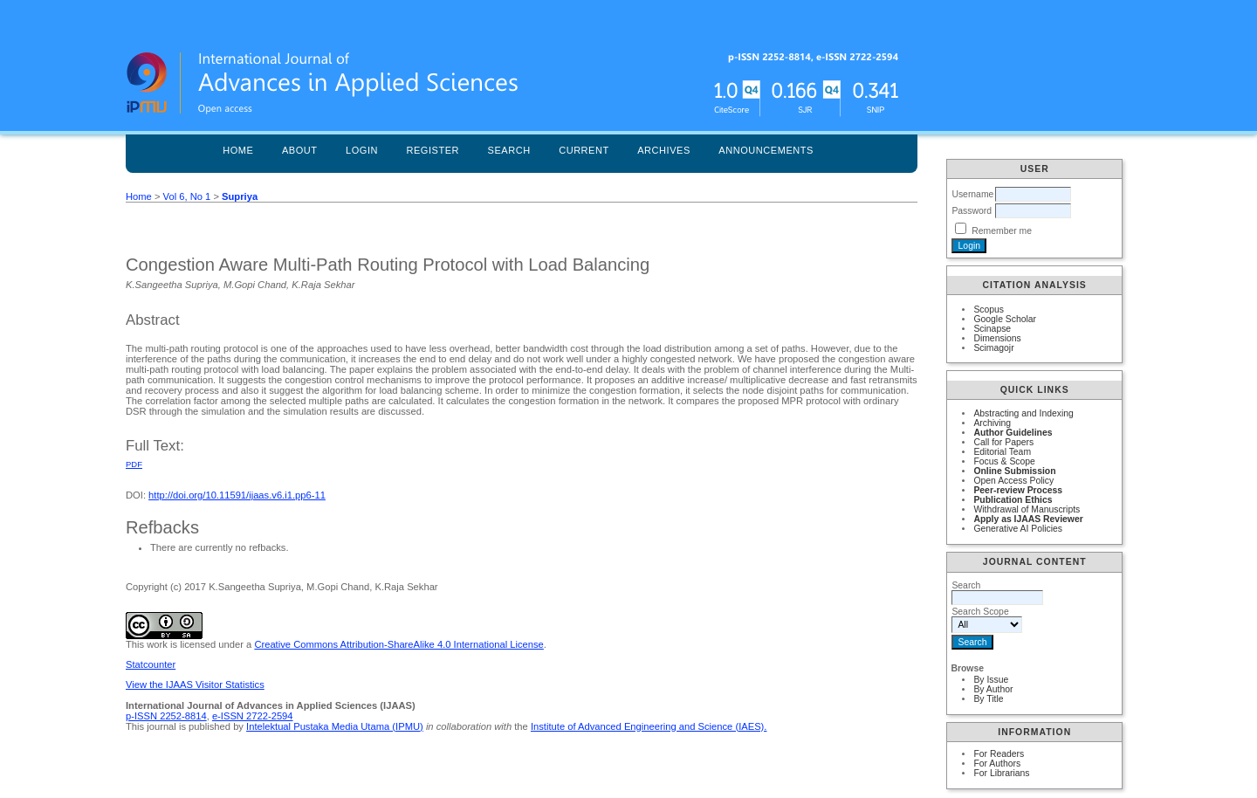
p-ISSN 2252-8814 (166, 716)
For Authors (996, 763)
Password (971, 211)
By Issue (990, 679)
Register (432, 150)
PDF (134, 464)
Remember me (1002, 231)
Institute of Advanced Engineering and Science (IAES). (649, 726)
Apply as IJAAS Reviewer (1027, 519)
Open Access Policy (1013, 480)
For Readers (998, 754)
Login (362, 150)
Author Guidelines (1012, 432)
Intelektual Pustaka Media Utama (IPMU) (334, 726)
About (300, 150)
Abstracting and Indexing (1023, 413)
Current (584, 150)
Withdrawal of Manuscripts (1026, 509)
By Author (993, 689)
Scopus (988, 309)
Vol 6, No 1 (187, 196)
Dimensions (996, 338)
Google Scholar (1004, 319)
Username (972, 194)
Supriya (240, 196)
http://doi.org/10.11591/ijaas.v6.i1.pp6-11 (237, 495)
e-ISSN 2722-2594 (252, 716)
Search (509, 150)
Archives (663, 150)
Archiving (992, 423)
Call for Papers (1003, 442)
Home (238, 150)
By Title (988, 699)
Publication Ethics (1012, 500)
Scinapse (992, 329)
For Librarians (1001, 773)
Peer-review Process (1017, 490)
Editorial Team (1002, 452)
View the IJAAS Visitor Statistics (195, 684)
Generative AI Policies (1017, 528)
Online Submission (1014, 471)
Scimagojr (993, 348)
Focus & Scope (1003, 461)
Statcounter (150, 664)
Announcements (766, 150)
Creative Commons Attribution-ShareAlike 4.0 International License (398, 644)
